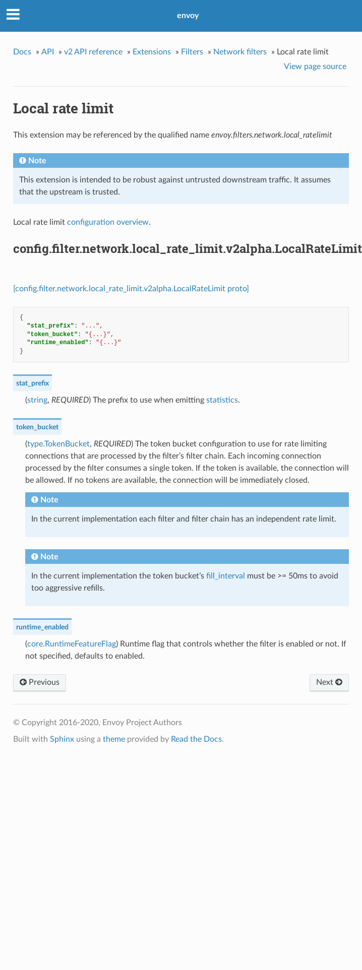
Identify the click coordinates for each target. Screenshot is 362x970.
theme (114, 739)
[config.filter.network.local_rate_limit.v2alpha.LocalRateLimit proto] (131, 289)
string (37, 400)
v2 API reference (93, 52)
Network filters (240, 52)
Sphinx (62, 739)
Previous (39, 682)
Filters (192, 52)
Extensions (152, 52)
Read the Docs (196, 739)
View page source (315, 66)
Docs (22, 52)
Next (329, 682)
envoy (188, 16)
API (47, 52)
